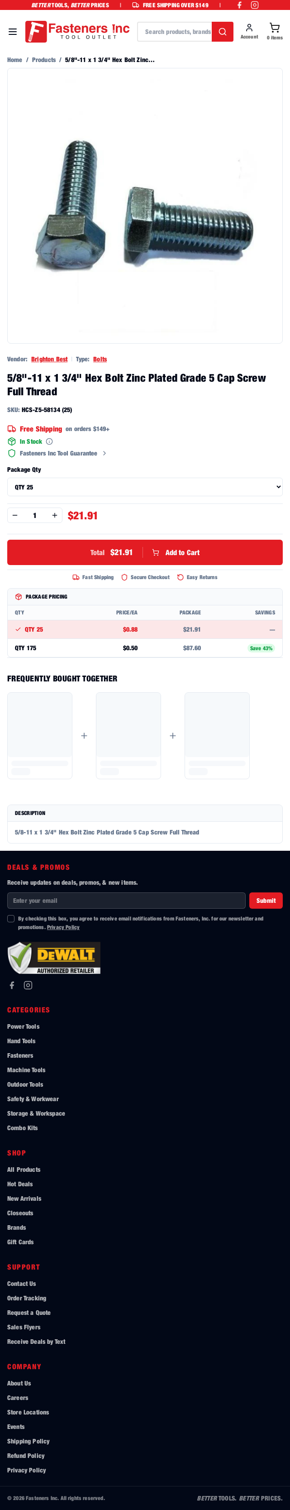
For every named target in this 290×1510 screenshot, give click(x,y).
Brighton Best (49, 359)
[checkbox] (10, 918)
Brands (16, 1227)
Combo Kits (22, 1127)
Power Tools (23, 1026)
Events (15, 1426)
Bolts (100, 359)
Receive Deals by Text (36, 1341)
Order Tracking (26, 1298)
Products (44, 59)
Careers (17, 1397)
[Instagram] (28, 985)
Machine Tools (26, 1070)
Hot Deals (20, 1184)
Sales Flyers (23, 1327)
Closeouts (20, 1213)
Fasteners (20, 1055)
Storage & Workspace (36, 1113)
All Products (23, 1169)
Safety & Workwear (33, 1099)
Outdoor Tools (25, 1084)
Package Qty (24, 469)
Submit (266, 900)
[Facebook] (11, 985)
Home (15, 59)
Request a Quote (29, 1312)
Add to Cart (145, 552)
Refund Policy (25, 1455)
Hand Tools (21, 1041)
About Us (19, 1383)
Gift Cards (20, 1242)
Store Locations (28, 1412)
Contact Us (21, 1283)
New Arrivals (24, 1198)
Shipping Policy (28, 1441)
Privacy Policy (63, 927)
